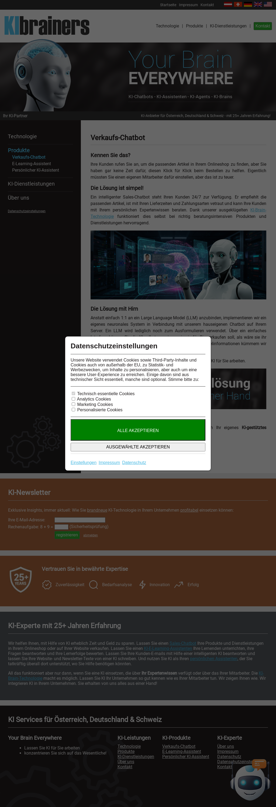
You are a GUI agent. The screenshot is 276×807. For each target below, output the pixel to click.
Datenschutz (134, 462)
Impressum (109, 462)
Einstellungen (83, 462)
